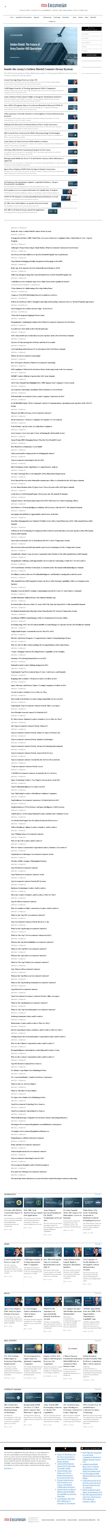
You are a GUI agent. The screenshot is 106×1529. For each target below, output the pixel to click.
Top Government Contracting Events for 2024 (27, 460)
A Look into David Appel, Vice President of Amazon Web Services (34, 820)
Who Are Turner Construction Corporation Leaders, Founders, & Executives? (39, 847)
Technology (56, 17)
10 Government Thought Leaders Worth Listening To (30, 1165)
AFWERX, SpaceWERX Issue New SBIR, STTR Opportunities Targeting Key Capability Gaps (91, 1314)
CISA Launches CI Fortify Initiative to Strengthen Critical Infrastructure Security (91, 1264)
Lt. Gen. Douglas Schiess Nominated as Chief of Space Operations (32, 1313)
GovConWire (93, 1448)
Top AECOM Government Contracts (23, 901)
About (86, 17)
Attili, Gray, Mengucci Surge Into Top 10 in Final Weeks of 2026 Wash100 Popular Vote (41, 275)
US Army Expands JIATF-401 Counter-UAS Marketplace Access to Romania (72, 1214)
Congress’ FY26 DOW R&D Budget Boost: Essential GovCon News (34, 295)
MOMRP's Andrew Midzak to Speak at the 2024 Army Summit (33, 376)
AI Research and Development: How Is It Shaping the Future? (33, 453)
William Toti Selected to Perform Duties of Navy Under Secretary (30, 125)
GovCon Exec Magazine (87, 1519)
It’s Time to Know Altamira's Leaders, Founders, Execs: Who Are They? (36, 719)
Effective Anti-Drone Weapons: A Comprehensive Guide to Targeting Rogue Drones (41, 638)
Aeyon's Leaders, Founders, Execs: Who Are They (29, 692)
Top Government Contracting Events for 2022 (27, 1158)
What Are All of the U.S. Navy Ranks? (24, 1091)
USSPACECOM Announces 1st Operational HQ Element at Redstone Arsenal (31, 197)
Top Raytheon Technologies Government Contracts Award (32, 854)
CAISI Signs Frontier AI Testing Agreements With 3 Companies (30, 88)
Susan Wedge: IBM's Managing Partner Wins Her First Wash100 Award (36, 440)
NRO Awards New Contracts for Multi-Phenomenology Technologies (32, 133)
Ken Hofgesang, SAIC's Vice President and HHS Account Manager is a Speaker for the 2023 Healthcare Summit (50, 625)
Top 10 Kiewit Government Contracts (24, 989)
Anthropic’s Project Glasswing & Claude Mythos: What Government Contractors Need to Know (45, 248)
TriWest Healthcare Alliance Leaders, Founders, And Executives (34, 827)
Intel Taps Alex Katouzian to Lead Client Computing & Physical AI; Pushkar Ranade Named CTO (92, 1457)
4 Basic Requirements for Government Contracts (28, 1151)
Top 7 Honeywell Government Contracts (25, 969)
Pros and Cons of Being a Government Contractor (29, 1172)
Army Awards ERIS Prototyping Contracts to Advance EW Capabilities (53, 1409)
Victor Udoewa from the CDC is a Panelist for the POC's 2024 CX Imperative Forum (40, 541)
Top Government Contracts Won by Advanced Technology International (37, 746)
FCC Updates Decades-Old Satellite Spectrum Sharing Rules (72, 1311)
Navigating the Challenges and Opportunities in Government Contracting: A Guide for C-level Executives (48, 561)
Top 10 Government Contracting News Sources (28, 1111)
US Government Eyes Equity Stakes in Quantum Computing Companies (32, 1360)
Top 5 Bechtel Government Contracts (24, 868)
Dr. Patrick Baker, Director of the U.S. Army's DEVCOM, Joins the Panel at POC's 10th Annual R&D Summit (48, 604)
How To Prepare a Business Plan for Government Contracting (33, 363)
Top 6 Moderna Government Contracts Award (27, 874)
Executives (65, 17)
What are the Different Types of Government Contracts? (31, 413)
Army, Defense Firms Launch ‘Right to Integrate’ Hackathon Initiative (32, 97)
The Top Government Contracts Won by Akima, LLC (29, 726)
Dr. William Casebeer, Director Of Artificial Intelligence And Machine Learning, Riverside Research (46, 574)
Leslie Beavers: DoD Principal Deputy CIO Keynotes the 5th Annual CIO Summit (39, 494)
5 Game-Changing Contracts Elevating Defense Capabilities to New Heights (38, 652)
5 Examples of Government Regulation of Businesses (30, 1131)
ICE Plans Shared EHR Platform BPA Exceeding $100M (92, 1476)
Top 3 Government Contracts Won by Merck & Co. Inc (30, 922)
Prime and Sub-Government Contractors (25, 1145)
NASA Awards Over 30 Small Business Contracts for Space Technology (92, 1409)
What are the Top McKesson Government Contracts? (30, 976)
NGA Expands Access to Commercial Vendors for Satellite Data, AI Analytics (31, 190)
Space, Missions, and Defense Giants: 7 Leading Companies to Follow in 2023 (38, 685)
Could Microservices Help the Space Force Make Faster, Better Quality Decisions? (40, 282)
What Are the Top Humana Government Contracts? (29, 1003)
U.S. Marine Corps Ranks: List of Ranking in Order (28, 1070)
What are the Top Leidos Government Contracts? (28, 955)
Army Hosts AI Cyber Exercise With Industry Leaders (26, 141)
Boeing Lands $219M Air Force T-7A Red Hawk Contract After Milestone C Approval (32, 1409)
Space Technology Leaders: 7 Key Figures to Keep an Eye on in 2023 (35, 780)
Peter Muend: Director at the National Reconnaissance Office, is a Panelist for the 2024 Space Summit (47, 480)
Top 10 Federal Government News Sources (26, 1064)
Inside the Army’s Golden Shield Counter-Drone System (38, 69)
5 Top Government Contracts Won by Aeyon (27, 766)
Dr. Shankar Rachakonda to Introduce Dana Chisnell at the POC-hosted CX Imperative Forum (44, 611)
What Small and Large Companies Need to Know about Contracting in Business (39, 1118)
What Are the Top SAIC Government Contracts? (28, 915)
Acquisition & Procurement (23, 17)
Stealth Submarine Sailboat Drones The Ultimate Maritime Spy (33, 598)
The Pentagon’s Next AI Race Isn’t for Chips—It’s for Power (32, 309)
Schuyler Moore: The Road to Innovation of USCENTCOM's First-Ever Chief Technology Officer (44, 501)
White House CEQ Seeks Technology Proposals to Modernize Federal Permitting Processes (92, 1215)
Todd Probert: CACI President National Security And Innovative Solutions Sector (39, 814)
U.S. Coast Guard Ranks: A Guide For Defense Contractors (31, 1077)
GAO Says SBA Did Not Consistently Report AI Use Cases (27, 150)
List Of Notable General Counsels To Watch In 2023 (29, 712)
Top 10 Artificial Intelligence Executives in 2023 (28, 787)
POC (98, 1519)
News (74, 17)
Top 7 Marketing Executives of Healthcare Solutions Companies (34, 793)
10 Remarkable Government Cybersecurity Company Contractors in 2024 (37, 396)
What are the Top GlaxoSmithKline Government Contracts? (32, 942)
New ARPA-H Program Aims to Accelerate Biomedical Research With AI (33, 105)
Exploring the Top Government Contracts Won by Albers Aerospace (35, 706)
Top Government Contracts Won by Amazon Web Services (32, 753)
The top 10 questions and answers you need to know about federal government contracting (44, 1178)
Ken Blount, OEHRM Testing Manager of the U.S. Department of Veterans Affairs (39, 618)
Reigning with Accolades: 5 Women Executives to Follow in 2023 (34, 679)
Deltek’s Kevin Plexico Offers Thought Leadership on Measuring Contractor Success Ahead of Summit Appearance (52, 302)
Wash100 (93, 17)
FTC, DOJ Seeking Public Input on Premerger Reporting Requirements (13, 1360)
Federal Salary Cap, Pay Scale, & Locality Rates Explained (31, 426)
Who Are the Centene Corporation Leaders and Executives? (32, 1057)
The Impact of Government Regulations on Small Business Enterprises (36, 1124)
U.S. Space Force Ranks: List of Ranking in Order (28, 1097)
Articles (80, 17)
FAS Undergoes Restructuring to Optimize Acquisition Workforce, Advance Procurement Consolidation (31, 183)
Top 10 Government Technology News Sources (28, 1104)
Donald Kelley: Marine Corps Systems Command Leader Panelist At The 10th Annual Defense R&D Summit (49, 554)
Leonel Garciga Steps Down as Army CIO (20, 80)
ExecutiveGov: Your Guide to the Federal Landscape (29, 329)
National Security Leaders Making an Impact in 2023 (29, 665)
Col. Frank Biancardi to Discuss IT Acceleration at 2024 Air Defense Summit (38, 349)
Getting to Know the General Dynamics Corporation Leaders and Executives (38, 1037)
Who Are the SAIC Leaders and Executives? (26, 841)
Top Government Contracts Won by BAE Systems (28, 881)
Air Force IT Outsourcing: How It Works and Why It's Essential (33, 342)
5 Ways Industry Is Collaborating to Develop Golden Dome (31, 288)
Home (12, 17)
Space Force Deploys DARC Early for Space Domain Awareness (29, 169)
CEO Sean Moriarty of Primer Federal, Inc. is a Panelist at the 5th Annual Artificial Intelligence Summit (47, 568)
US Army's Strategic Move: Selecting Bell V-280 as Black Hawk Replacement (38, 474)
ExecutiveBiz (65, 1450)
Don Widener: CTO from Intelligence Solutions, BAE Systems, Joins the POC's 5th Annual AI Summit (46, 507)
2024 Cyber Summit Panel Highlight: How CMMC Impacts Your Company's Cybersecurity (42, 383)
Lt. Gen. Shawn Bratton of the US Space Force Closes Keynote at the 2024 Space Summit (42, 487)
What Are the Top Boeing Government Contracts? (29, 928)
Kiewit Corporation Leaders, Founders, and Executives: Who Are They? (36, 1030)
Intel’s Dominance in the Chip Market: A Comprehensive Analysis (34, 467)
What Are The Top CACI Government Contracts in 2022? (31, 935)
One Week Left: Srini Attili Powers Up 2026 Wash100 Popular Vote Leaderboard (39, 255)
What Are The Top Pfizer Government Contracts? (29, 949)
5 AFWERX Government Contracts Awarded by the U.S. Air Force (34, 773)
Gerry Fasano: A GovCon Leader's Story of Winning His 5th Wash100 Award (37, 433)
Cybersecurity (47, 17)
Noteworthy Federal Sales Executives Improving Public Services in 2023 (37, 699)
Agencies (36, 17)
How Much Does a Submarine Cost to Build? (26, 447)
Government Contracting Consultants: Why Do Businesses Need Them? (37, 390)
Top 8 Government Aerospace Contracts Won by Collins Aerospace (35, 996)
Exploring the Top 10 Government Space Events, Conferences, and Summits (38, 672)
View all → (98, 1194)
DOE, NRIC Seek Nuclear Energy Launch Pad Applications (24, 210)
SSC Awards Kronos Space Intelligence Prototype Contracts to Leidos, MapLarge (72, 1409)
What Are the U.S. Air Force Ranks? (23, 1084)
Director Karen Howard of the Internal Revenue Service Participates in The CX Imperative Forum (46, 547)
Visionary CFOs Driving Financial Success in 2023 (28, 658)
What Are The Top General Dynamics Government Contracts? (33, 1010)
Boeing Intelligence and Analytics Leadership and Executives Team (35, 1050)
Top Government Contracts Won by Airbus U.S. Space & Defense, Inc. (36, 733)
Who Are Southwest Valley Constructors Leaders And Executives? (35, 908)
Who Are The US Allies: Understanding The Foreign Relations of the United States (40, 645)
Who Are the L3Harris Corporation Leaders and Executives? (32, 1043)
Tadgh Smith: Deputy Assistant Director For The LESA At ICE (32, 631)
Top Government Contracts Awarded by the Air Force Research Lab (35, 760)
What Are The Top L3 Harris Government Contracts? (30, 962)
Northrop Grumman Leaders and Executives (27, 1016)
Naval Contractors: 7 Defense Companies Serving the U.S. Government (36, 420)
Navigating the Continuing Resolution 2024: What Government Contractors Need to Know (43, 322)
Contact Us (52, 21)
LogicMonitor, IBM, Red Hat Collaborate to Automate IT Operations (66, 1501)
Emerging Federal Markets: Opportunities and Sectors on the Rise (34, 514)
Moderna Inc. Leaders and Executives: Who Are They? (30, 1023)
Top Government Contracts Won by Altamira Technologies (32, 739)
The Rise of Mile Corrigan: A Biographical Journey (29, 861)
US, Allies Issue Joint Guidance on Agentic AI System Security (26, 203)
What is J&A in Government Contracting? (25, 356)
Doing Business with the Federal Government (27, 1138)
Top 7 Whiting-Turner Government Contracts (27, 834)
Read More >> (8, 1468)
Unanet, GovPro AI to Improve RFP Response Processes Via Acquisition (53, 1360)
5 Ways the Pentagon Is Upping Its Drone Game (28, 315)
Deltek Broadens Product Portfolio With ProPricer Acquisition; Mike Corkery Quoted (92, 1360)
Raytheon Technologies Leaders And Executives (28, 888)
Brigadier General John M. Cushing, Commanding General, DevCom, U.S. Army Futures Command (46, 591)
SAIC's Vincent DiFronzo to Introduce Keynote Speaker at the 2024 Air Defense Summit (42, 336)
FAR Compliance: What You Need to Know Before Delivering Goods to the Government (41, 369)
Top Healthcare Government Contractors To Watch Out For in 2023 (35, 800)
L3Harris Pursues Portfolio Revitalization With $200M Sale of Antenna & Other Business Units (72, 1361)
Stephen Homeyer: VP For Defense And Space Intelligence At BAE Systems (37, 807)
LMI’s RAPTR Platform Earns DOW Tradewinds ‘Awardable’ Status (66, 1466)
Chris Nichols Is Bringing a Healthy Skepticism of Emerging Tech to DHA (36, 261)
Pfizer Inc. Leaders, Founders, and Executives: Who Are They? (33, 895)
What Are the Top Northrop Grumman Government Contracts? (33, 983)
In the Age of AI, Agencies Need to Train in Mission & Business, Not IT (35, 268)
